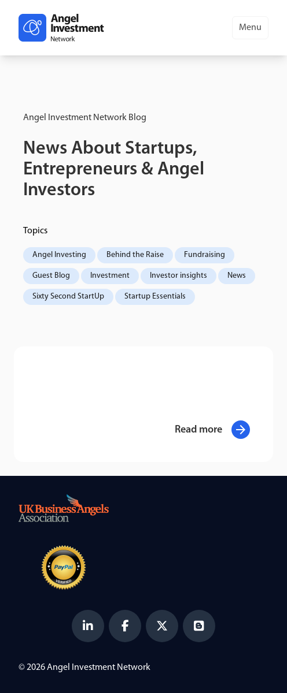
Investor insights (178, 275)
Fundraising (204, 255)
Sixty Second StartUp (68, 296)
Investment (110, 275)
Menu (250, 27)
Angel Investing (59, 255)
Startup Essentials (155, 296)
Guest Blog (51, 275)
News (236, 275)
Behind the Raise (135, 255)
